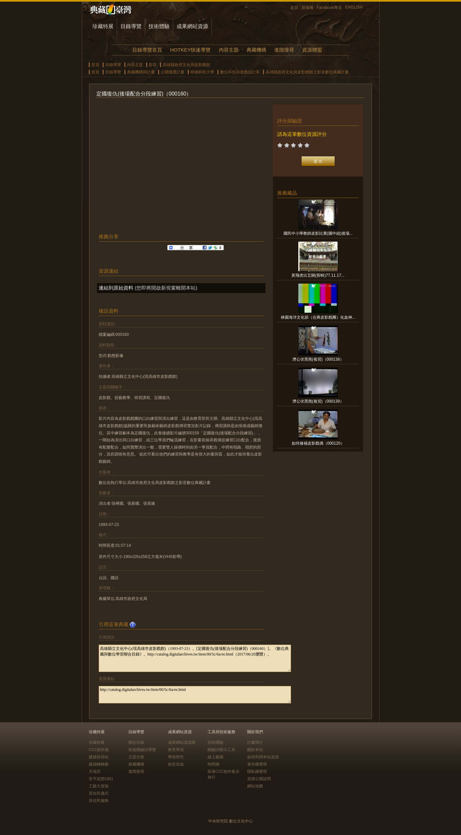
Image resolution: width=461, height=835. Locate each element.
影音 (153, 64)
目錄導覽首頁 (147, 50)
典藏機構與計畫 (141, 72)
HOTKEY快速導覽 (190, 50)
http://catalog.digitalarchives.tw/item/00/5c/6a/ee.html (195, 694)
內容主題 (229, 50)
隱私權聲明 (257, 771)
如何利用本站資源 (263, 757)
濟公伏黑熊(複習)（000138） (318, 359)
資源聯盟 (312, 50)
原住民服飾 (99, 800)
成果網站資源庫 (182, 742)
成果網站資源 (192, 26)
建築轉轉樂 (99, 764)
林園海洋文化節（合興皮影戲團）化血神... (318, 317)
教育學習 (176, 749)
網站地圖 (255, 786)
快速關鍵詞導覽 (142, 749)
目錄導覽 (131, 26)
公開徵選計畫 (172, 72)
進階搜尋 (284, 50)
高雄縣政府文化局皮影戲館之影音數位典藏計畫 (307, 72)
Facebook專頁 (329, 7)
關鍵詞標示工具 (221, 749)
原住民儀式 (99, 793)
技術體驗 (159, 26)
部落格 (307, 7)
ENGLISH (354, 7)
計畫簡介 (255, 742)
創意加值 (176, 764)
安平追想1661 (101, 778)
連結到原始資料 (116, 288)
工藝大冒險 (99, 786)
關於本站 (255, 749)
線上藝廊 (215, 757)
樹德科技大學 (202, 72)
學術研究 (176, 757)
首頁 (294, 7)
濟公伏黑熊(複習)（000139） (318, 401)
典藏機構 (256, 50)
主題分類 (136, 757)
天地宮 (95, 771)
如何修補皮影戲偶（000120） (318, 443)
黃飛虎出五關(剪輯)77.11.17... (318, 275)
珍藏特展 (103, 26)
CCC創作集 (99, 749)
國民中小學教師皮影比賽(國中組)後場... (318, 233)
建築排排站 (99, 757)
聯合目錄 (136, 742)
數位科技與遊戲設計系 (240, 72)
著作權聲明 (257, 764)
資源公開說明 (259, 778)
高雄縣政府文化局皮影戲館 (186, 64)
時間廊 (213, 764)
